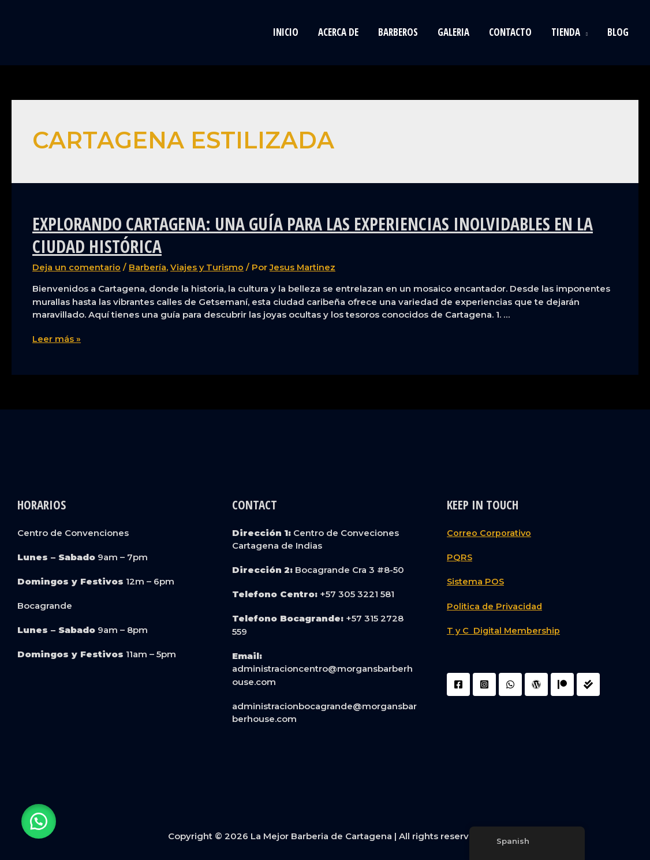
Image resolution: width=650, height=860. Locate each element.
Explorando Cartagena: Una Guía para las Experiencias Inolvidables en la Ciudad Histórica (312, 235)
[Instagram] (484, 683)
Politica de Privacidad (495, 605)
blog (618, 32)
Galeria (453, 32)
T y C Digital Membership (504, 629)
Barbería (147, 267)
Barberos (398, 32)
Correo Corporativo (489, 532)
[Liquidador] (588, 683)
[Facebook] (458, 683)
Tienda (565, 32)
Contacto (510, 32)
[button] (40, 819)
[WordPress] (536, 683)
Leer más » (56, 338)
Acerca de (338, 32)
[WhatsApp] (510, 683)
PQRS (460, 556)
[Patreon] (562, 683)
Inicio (285, 32)
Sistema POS (476, 580)
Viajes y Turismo (207, 267)
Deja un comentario (76, 267)
